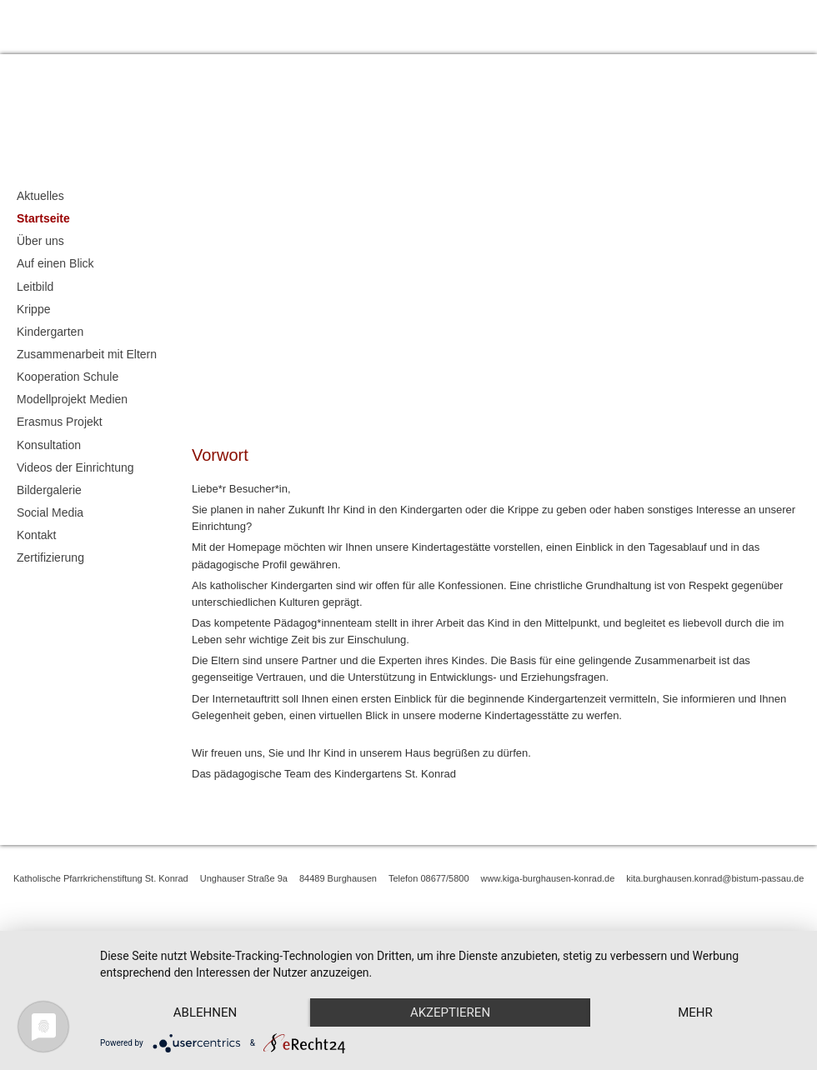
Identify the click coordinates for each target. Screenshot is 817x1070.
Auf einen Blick (55, 263)
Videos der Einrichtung (75, 467)
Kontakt (796, 24)
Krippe (33, 309)
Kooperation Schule (67, 376)
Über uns (40, 241)
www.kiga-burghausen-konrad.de (548, 878)
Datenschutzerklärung (707, 24)
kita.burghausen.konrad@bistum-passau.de (715, 878)
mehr (205, 1011)
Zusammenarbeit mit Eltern (87, 354)
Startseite (43, 218)
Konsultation (49, 445)
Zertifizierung (50, 557)
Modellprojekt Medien (72, 399)
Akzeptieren (453, 983)
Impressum (612, 24)
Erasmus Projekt (60, 421)
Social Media (50, 512)
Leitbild (35, 286)
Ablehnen (206, 983)
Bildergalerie (49, 490)
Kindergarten (50, 331)
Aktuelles (40, 195)
